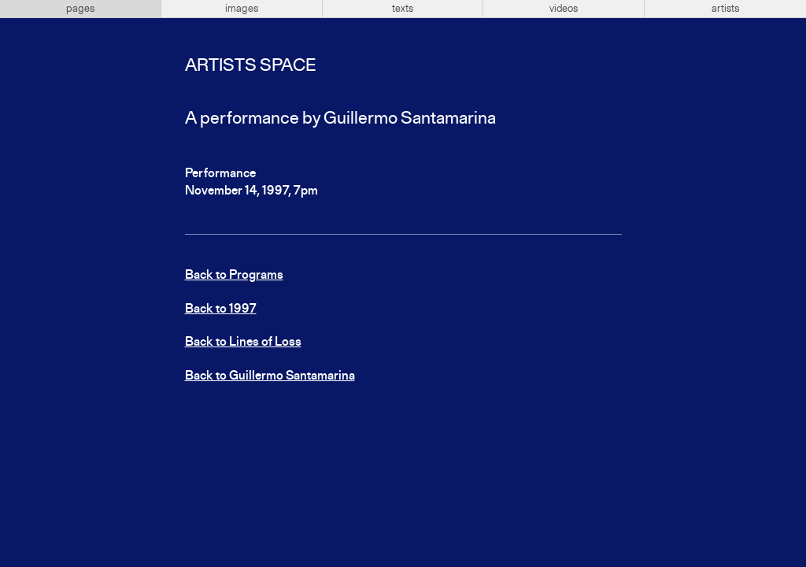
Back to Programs (234, 275)
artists (725, 8)
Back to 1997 (221, 309)
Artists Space (250, 66)
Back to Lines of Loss (243, 342)
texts (402, 8)
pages (80, 8)
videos (563, 8)
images (241, 8)
